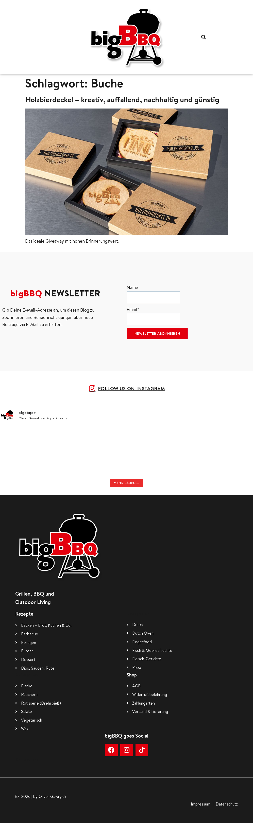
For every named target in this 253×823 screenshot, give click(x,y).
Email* (153, 315)
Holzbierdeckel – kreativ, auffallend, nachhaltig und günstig (122, 99)
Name (153, 293)
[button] (203, 37)
